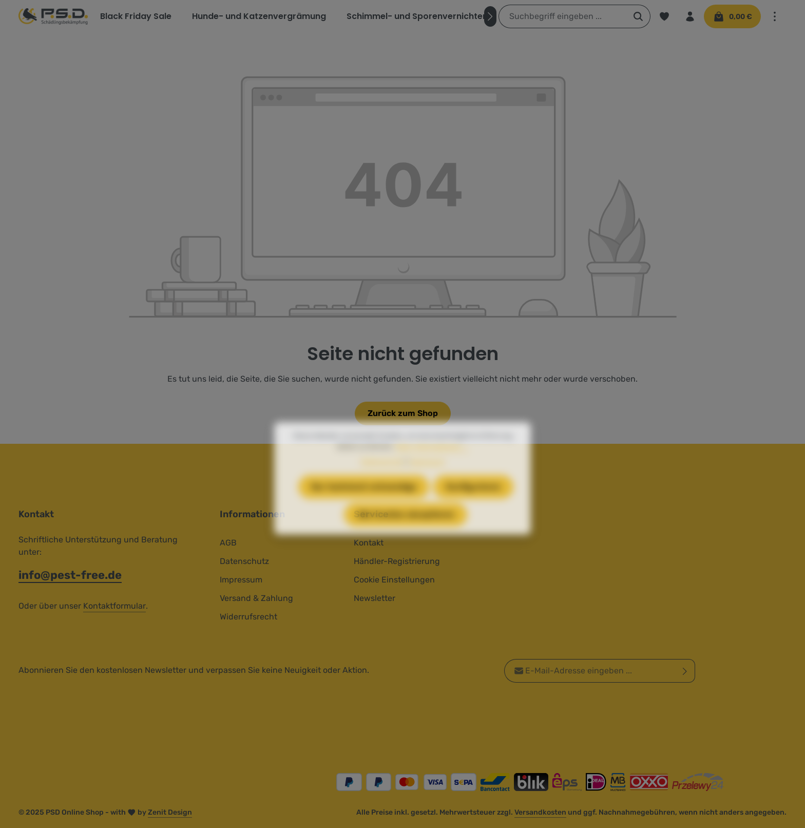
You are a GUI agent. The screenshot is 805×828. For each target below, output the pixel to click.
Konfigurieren (473, 505)
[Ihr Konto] (690, 16)
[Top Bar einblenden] (775, 16)
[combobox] (563, 16)
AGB (228, 543)
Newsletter (374, 598)
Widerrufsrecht (248, 617)
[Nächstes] (490, 16)
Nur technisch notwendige (363, 505)
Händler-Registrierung (397, 561)
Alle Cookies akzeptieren (405, 532)
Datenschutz (244, 561)
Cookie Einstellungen (394, 580)
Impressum (241, 580)
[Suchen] (638, 16)
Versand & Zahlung (256, 598)
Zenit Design (170, 812)
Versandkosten (540, 812)
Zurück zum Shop (403, 413)
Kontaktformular (114, 606)
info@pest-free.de (70, 575)
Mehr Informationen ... (432, 464)
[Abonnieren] (685, 671)
